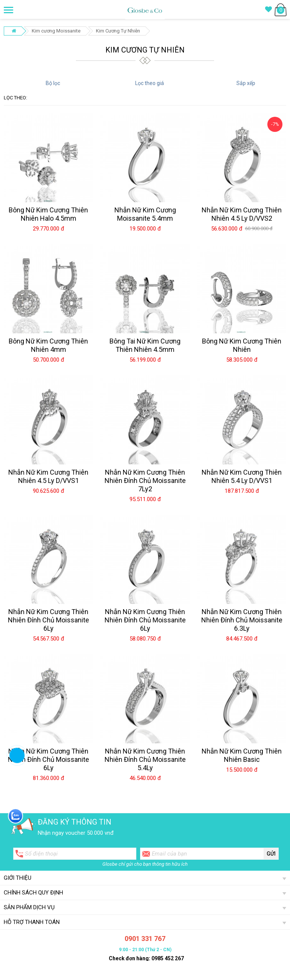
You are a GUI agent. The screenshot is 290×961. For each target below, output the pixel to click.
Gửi (271, 854)
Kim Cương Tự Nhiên (118, 31)
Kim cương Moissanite (56, 31)
